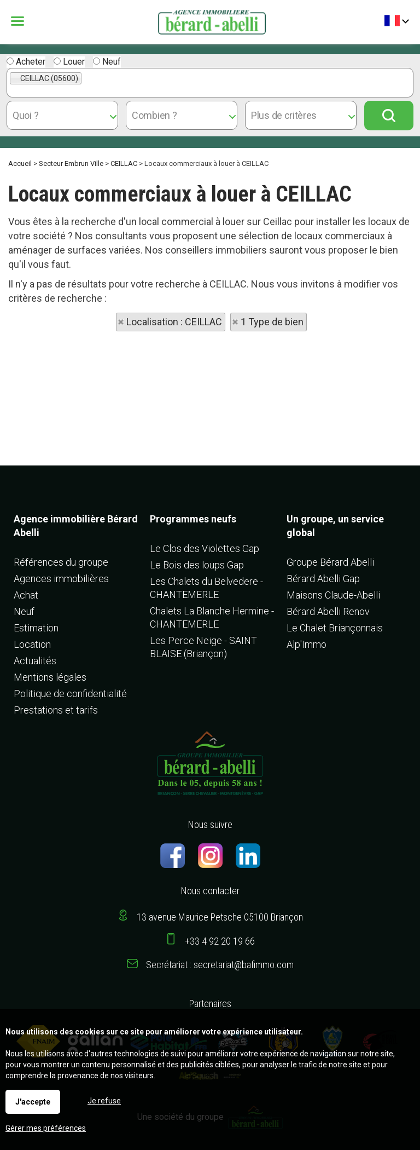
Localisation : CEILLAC (174, 321)
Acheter (26, 61)
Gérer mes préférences (45, 1128)
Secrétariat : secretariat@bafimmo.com (220, 964)
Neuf (107, 61)
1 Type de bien (272, 321)
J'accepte (32, 1101)
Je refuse (104, 1100)
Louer (69, 61)
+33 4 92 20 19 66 (220, 941)
